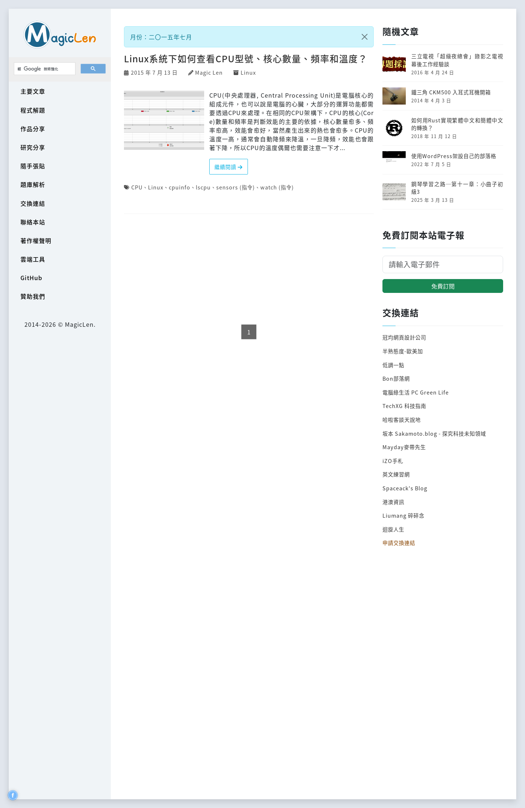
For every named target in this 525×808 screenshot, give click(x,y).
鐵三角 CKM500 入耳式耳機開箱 (451, 92)
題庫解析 (32, 184)
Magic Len (209, 72)
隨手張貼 (32, 165)
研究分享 (32, 147)
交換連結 (32, 203)
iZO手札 (392, 460)
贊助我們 (32, 296)
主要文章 (32, 91)
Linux (248, 72)
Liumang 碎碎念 (403, 515)
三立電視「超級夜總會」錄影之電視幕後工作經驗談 (457, 60)
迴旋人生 (393, 529)
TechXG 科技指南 (404, 405)
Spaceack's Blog (404, 488)
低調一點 (393, 365)
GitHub (31, 277)
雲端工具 (32, 259)
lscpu (203, 187)
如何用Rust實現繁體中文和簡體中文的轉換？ (457, 124)
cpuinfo (179, 187)
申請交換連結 (398, 542)
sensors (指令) (235, 187)
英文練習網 (396, 474)
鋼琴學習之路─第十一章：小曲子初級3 (457, 188)
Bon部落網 (396, 378)
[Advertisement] (249, 269)
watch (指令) (277, 187)
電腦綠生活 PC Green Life (415, 392)
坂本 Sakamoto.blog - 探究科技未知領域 (434, 433)
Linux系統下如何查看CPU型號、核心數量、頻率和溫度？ (246, 58)
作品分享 (32, 128)
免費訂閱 (443, 286)
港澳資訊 (393, 502)
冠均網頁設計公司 (404, 337)
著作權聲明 (35, 240)
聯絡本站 (32, 221)
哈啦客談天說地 (401, 419)
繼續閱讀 (228, 166)
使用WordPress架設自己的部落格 (453, 156)
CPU (137, 187)
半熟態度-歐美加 (402, 351)
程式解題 (32, 110)
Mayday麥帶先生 (404, 447)
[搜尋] (44, 68)
